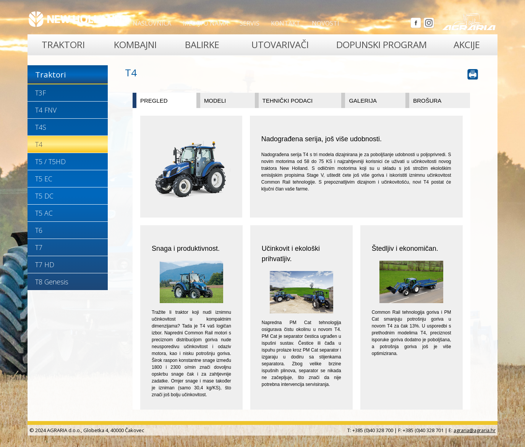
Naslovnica (152, 23)
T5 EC (43, 178)
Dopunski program (381, 44)
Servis (249, 23)
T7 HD (44, 264)
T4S (40, 127)
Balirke (202, 44)
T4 (38, 144)
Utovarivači (280, 44)
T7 (38, 247)
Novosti (325, 23)
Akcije (467, 44)
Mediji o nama (205, 23)
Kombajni (135, 44)
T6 (38, 230)
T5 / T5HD (50, 161)
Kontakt (285, 23)
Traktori (63, 44)
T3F (40, 92)
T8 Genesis (51, 281)
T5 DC (44, 195)
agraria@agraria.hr (475, 430)
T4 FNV (46, 110)
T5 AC (44, 213)
